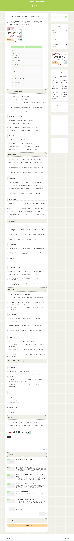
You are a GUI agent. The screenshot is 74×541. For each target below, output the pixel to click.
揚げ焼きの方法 (15, 62)
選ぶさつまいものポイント (17, 53)
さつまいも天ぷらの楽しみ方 (19, 78)
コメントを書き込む (27, 526)
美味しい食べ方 (16, 71)
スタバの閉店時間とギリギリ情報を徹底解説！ (59, 97)
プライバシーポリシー (54, 537)
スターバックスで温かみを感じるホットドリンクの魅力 (59, 77)
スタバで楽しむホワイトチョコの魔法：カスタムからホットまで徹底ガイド (59, 88)
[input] (59, 17)
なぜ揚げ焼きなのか (16, 60)
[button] (66, 17)
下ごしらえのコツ (16, 55)
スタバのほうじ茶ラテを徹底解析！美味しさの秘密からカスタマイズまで (59, 82)
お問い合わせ (66, 537)
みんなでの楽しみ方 (16, 83)
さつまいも (9, 437)
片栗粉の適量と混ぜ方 (17, 69)
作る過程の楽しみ (16, 81)
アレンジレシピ (15, 76)
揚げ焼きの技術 (16, 57)
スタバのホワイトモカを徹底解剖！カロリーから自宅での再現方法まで (59, 93)
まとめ (15, 85)
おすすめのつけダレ (16, 74)
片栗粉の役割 (16, 64)
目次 (26, 47)
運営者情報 (61, 537)
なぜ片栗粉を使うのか (17, 67)
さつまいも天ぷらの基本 (18, 50)
